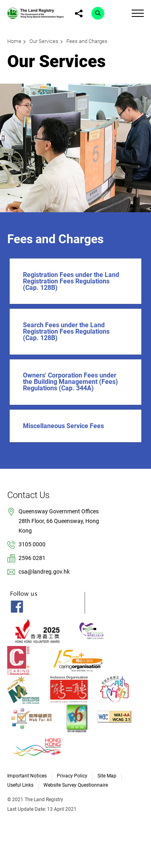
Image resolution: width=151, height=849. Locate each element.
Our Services (43, 41)
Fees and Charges (87, 41)
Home (14, 41)
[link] (35, 12)
